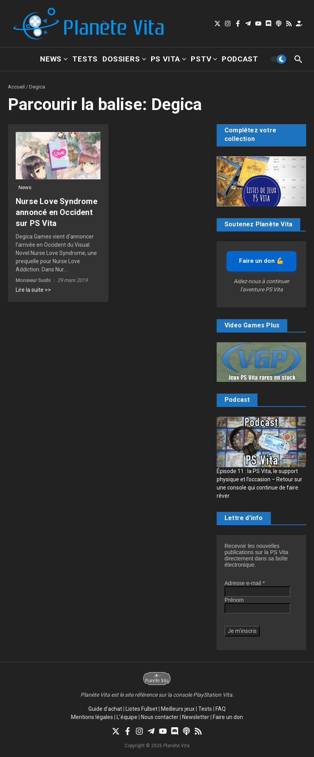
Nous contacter (160, 717)
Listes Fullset (141, 709)
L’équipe (127, 717)
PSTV (204, 58)
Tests (85, 58)
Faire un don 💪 (261, 260)
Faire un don (228, 717)
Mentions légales (92, 717)
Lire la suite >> (33, 290)
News (54, 58)
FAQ (220, 709)
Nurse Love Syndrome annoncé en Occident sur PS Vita (56, 212)
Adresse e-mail (245, 583)
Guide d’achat (105, 709)
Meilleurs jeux (178, 709)
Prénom (234, 600)
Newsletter (195, 717)
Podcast (240, 58)
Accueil (16, 87)
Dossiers (124, 58)
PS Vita (168, 58)
